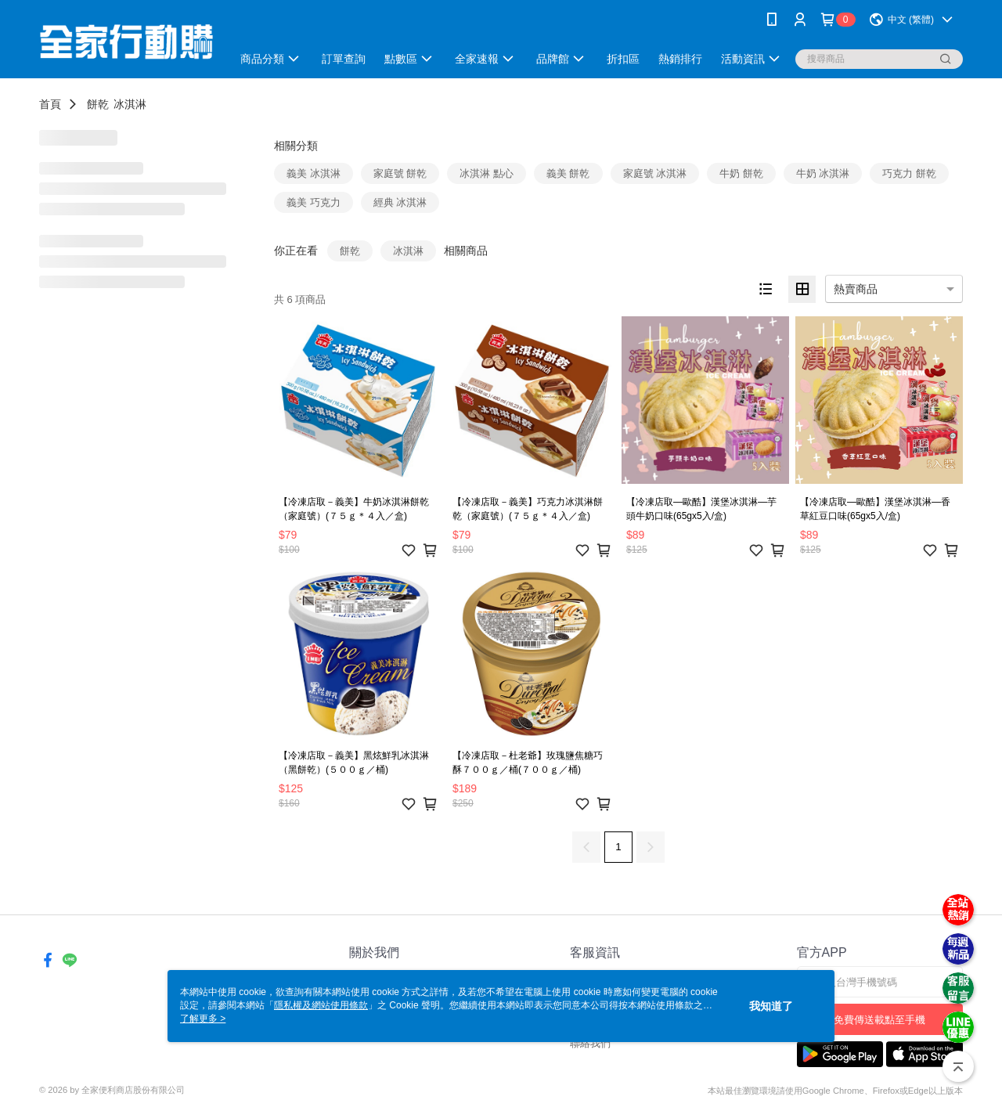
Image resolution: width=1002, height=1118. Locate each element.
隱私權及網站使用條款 (321, 1005)
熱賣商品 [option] (856, 289)
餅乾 (98, 104)
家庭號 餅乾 (400, 173)
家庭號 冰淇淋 (655, 173)
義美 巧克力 (314, 202)
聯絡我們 (590, 1043)
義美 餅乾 (568, 173)
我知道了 (771, 1006)
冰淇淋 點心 (487, 173)
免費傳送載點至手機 (879, 1020)
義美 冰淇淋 (314, 173)
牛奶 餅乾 (741, 173)
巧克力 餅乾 (909, 173)
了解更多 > (202, 1018)
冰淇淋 (130, 104)
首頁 (50, 104)
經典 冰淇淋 (400, 202)
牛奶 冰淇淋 (823, 173)
